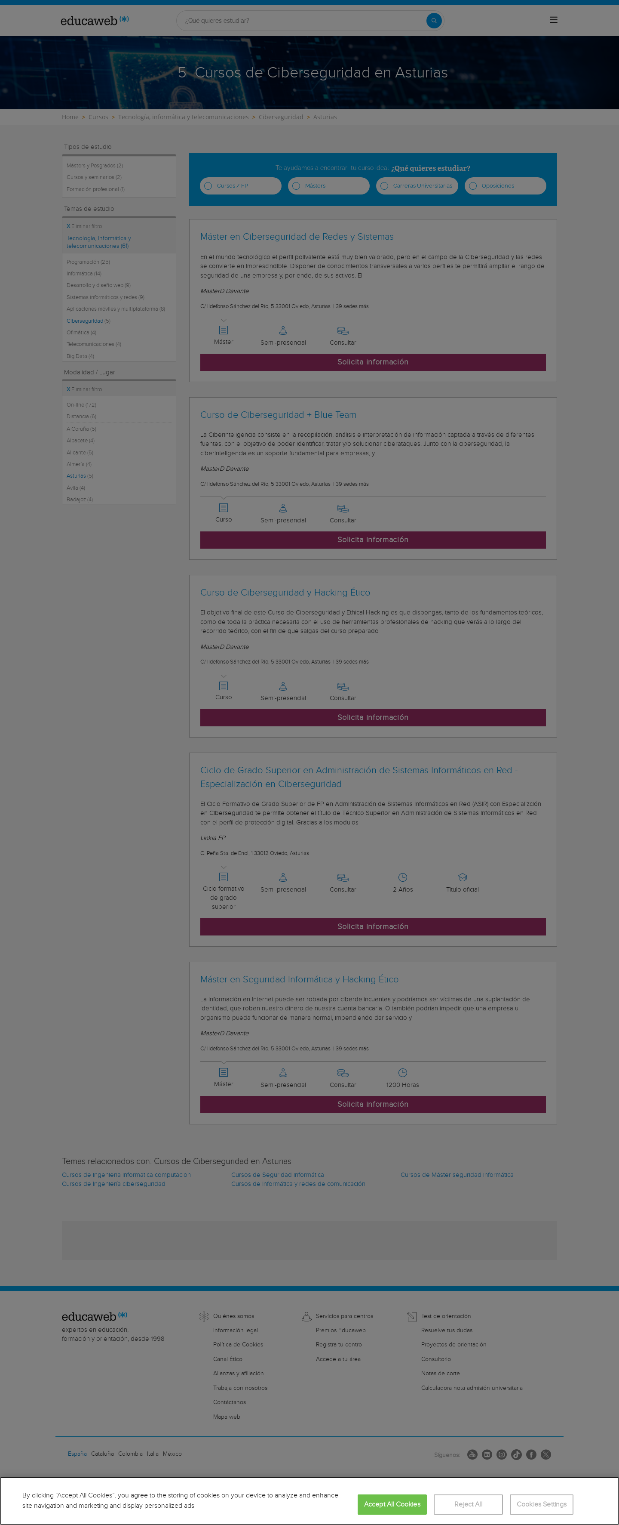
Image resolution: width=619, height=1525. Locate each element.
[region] (309, 1501)
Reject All (468, 1504)
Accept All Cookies (392, 1504)
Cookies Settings (542, 1504)
